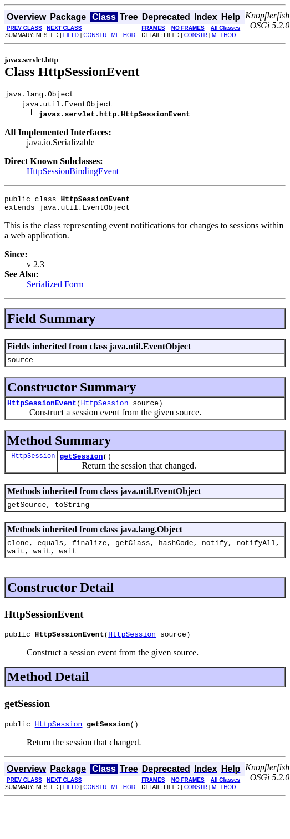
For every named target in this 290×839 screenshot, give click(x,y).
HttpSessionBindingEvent (73, 172)
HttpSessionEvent (42, 411)
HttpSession (105, 411)
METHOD (123, 35)
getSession (81, 466)
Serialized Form (55, 289)
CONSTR (94, 35)
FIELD (71, 35)
